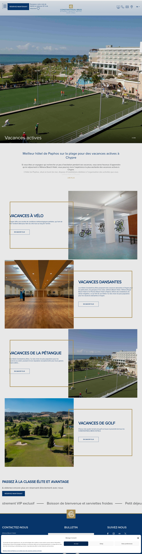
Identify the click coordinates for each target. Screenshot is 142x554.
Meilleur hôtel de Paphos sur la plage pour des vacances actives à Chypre (22, 551)
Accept (76, 544)
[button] (138, 538)
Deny (101, 544)
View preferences (126, 544)
